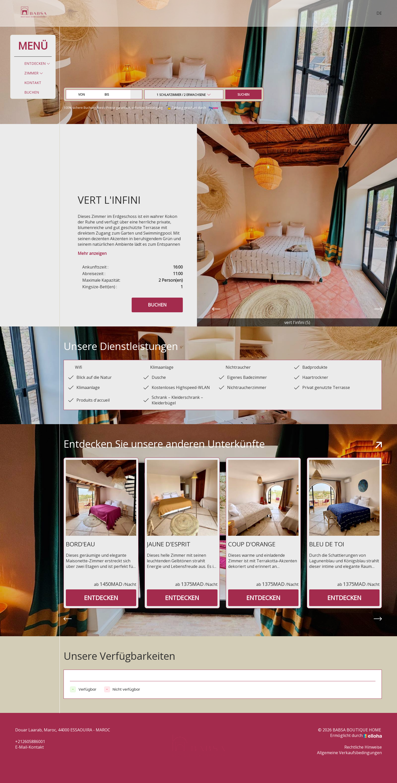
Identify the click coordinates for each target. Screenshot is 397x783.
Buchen (31, 92)
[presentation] (216, 309)
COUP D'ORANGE (251, 544)
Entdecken (37, 63)
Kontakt (32, 82)
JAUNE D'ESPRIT (168, 544)
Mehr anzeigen (92, 253)
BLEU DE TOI (326, 544)
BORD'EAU (80, 544)
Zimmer (33, 73)
